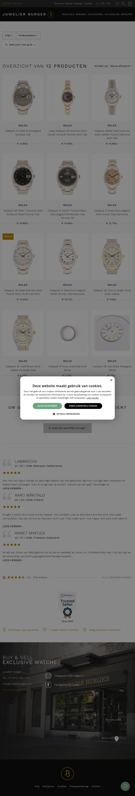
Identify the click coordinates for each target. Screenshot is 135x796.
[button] (67, 414)
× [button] (111, 380)
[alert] (67, 398)
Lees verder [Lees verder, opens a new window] (93, 397)
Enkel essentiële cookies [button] (83, 405)
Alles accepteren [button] (47, 405)
